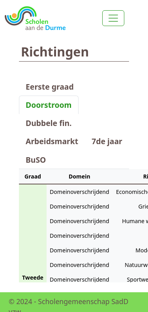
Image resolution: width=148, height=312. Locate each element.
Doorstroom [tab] (49, 105)
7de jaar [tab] (107, 141)
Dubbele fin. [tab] (48, 123)
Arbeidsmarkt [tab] (52, 141)
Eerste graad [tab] (50, 86)
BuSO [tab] (36, 159)
